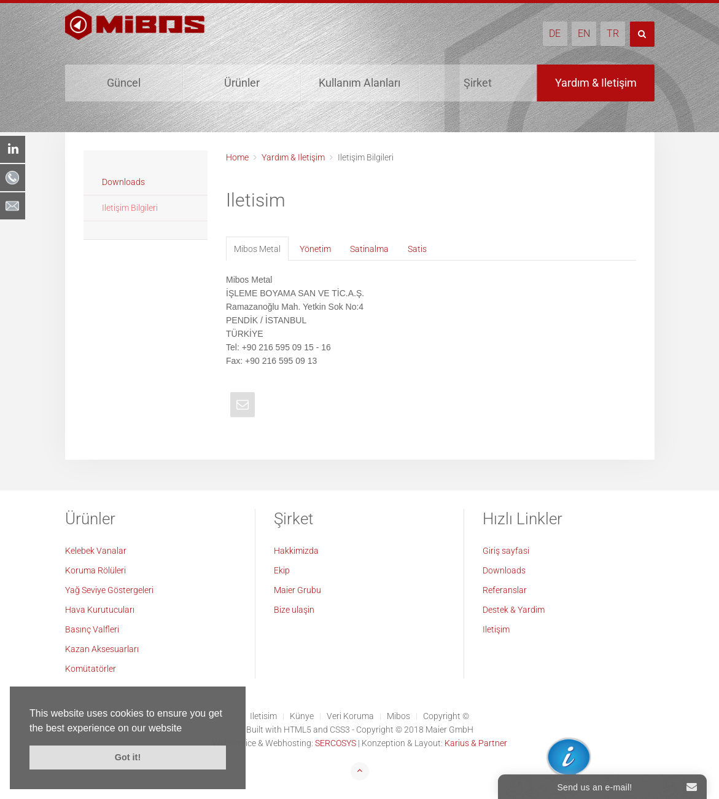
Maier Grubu (297, 590)
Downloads (123, 182)
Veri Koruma (350, 716)
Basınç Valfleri (92, 629)
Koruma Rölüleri (95, 570)
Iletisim (263, 716)
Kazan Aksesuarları (102, 649)
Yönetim (315, 249)
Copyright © (446, 716)
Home (237, 157)
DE (555, 33)
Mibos (398, 716)
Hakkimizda (296, 551)
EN (584, 33)
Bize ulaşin (294, 610)
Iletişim (496, 629)
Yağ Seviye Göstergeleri (109, 590)
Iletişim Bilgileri (130, 208)
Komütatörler (90, 669)
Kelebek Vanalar (95, 551)
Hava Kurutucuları (99, 610)
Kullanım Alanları (359, 82)
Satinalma (369, 249)
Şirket (478, 82)
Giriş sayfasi (506, 551)
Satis (417, 249)
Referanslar (505, 590)
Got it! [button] (128, 757)
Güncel (124, 82)
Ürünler (242, 82)
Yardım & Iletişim (596, 82)
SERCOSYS (335, 743)
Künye (302, 716)
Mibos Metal (257, 249)
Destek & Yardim (514, 610)
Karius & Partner (476, 743)
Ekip (282, 570)
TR (613, 33)
